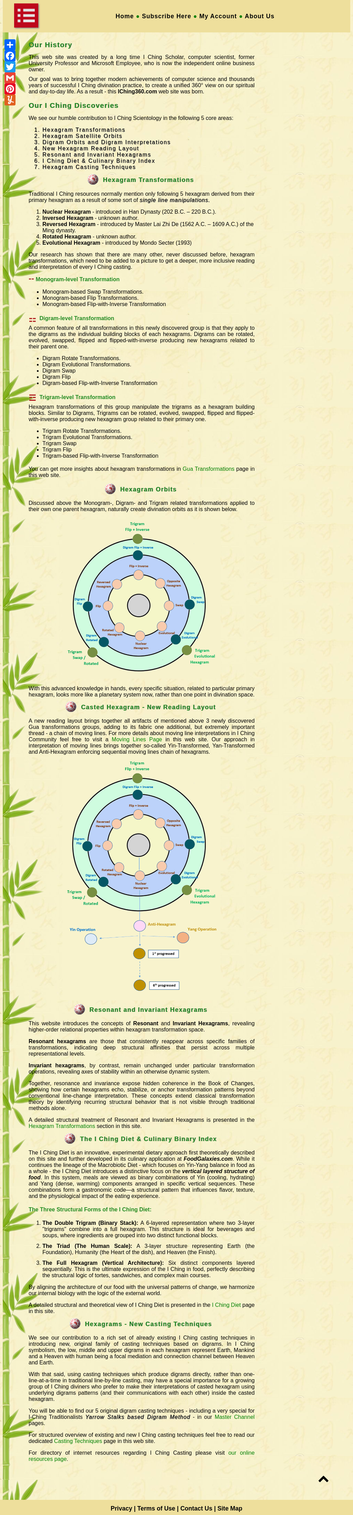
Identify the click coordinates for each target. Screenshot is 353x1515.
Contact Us (196, 1508)
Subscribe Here (166, 16)
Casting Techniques (78, 1441)
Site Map (230, 1508)
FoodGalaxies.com (208, 1159)
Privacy (121, 1508)
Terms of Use (156, 1508)
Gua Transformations (208, 469)
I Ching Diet (226, 1305)
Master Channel (235, 1417)
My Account (218, 16)
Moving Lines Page (137, 739)
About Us (263, 16)
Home (124, 16)
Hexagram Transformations (62, 1126)
